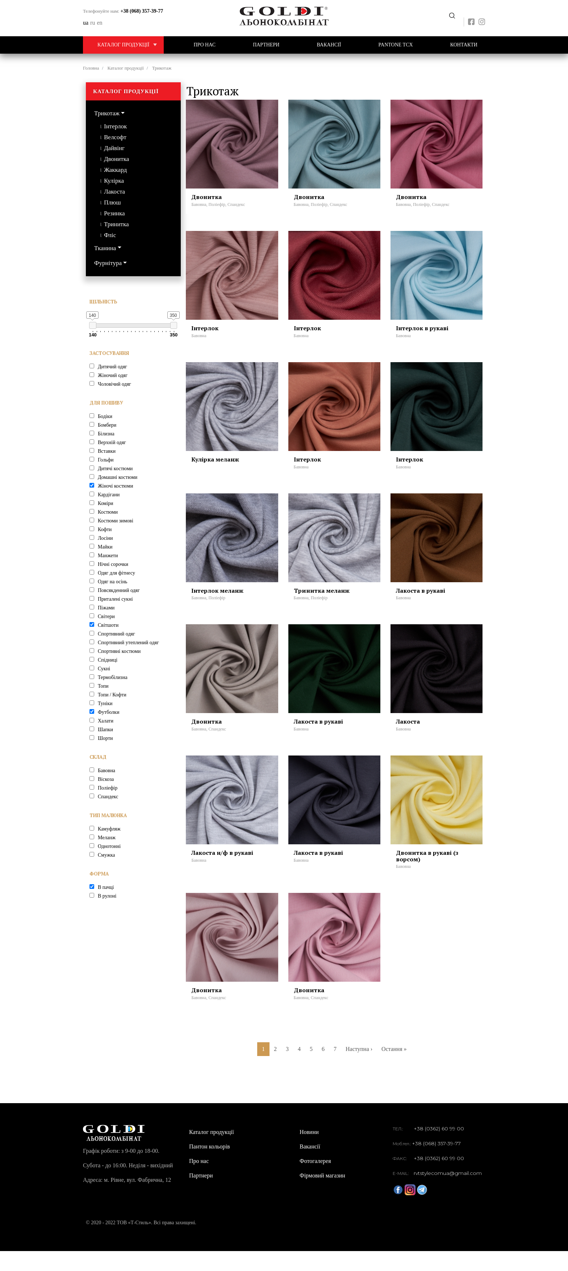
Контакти (463, 44)
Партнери (266, 44)
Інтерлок (115, 126)
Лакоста (114, 191)
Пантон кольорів (209, 1166)
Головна (91, 68)
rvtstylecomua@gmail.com (448, 1193)
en (99, 23)
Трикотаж (107, 113)
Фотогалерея (315, 1181)
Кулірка (114, 180)
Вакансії (329, 44)
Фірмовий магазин (322, 1195)
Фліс (110, 235)
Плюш (112, 202)
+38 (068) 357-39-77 (142, 11)
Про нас (204, 44)
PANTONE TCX (396, 44)
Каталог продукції (130, 45)
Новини (309, 1152)
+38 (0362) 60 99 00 (439, 1148)
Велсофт (115, 137)
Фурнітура (108, 263)
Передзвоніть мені (452, 15)
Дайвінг (114, 148)
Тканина (105, 248)
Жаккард (115, 169)
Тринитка (116, 224)
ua (85, 23)
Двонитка (116, 159)
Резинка (114, 213)
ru (92, 23)
